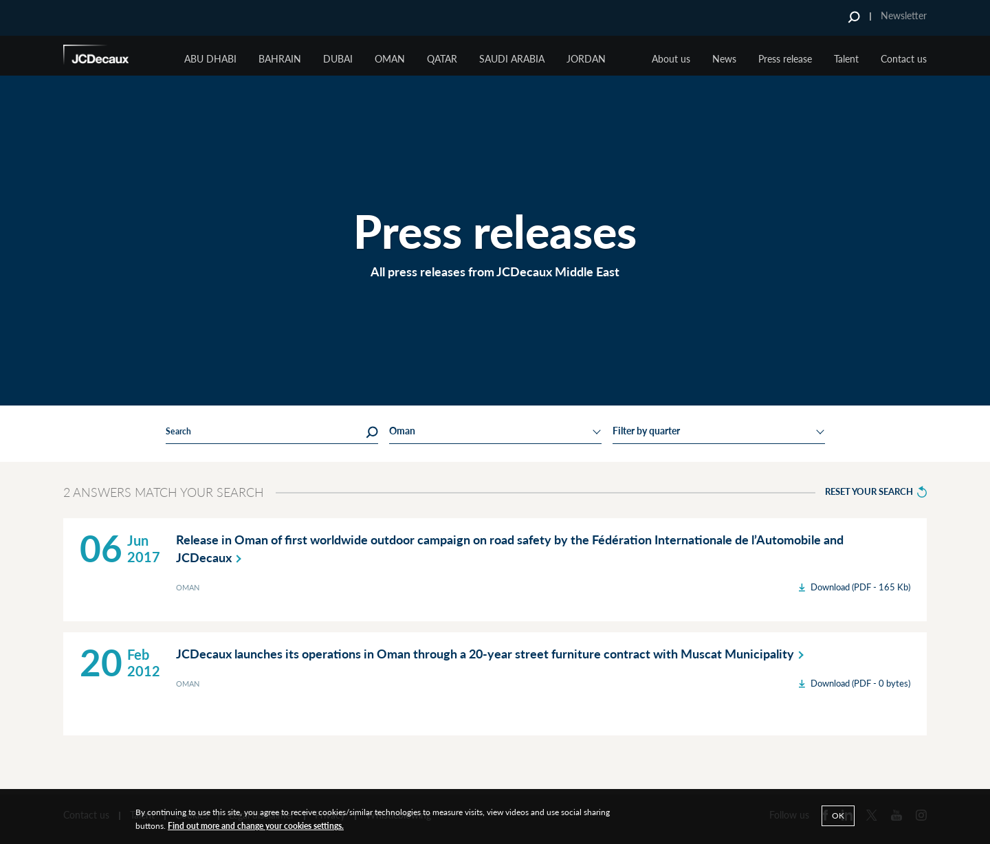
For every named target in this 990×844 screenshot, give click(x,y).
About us (671, 59)
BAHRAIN (279, 59)
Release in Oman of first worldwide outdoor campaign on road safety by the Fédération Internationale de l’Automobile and (510, 549)
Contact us (904, 59)
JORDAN (586, 59)
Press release (785, 59)
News (724, 59)
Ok (838, 815)
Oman (390, 59)
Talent (846, 59)
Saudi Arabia (511, 59)
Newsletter (904, 15)
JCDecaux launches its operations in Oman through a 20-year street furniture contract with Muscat (492, 654)
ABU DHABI (210, 59)
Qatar (442, 59)
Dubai (338, 59)
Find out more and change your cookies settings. (256, 826)
